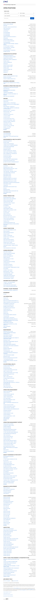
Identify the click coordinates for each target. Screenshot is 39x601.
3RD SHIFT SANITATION (7, 533)
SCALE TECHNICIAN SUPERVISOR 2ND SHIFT (10, 286)
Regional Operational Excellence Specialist (9, 429)
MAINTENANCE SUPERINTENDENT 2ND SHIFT (10, 341)
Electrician (5, 188)
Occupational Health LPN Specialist (8, 378)
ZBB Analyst (5, 25)
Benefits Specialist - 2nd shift (7, 271)
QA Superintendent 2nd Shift (7, 478)
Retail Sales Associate (6, 498)
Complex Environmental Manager (8, 143)
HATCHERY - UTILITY (6, 211)
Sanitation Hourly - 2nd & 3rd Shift (8, 236)
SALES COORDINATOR (6, 519)
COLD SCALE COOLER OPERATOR (8, 451)
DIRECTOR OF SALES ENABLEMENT (8, 96)
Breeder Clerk (5, 311)
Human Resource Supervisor (7, 264)
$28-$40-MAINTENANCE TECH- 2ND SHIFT (10, 178)
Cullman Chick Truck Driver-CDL (8, 114)
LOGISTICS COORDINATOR (7, 62)
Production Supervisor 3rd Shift (8, 444)
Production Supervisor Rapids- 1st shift (9, 443)
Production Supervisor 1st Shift (8, 413)
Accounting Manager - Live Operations (9, 50)
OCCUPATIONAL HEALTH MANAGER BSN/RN (10, 159)
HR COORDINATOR (6, 260)
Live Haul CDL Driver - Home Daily (8, 125)
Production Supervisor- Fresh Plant (8, 407)
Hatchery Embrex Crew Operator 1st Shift (9, 209)
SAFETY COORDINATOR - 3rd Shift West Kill (10, 153)
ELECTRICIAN (5, 165)
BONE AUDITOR (5, 449)
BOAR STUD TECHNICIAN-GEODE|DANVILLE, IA (10, 300)
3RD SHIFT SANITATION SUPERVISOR (9, 548)
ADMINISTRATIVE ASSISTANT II (8, 55)
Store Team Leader (6, 515)
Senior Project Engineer (7, 134)
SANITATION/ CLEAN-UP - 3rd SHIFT (9, 202)
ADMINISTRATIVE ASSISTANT (8, 58)
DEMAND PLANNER (6, 576)
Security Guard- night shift (7, 156)
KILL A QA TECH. (5, 460)
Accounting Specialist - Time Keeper (8, 47)
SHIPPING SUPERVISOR (7, 426)
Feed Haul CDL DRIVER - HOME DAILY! (9, 121)
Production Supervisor (6, 439)
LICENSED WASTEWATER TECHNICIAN (9, 430)
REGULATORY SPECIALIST (7, 490)
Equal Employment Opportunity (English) (8, 594)
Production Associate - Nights (8, 201)
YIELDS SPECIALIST (6, 88)
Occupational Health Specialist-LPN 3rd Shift (10, 369)
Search (32, 18)
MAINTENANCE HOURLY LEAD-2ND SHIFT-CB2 (10, 190)
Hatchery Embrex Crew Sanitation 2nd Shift (10, 530)
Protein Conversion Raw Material (8, 218)
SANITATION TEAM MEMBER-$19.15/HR (9, 229)
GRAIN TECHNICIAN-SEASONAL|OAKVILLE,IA (10, 318)
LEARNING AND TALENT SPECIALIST (9, 275)
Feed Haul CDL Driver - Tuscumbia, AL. (9, 110)
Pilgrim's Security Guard (7, 386)
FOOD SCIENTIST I (6, 493)
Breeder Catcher (5, 313)
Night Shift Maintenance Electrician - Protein (10, 168)
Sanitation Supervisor (6, 537)
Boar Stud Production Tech (7, 215)
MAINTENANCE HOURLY (7, 174)
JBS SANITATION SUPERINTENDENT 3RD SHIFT (10, 547)
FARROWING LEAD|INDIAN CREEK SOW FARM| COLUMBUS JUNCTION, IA (10, 321)
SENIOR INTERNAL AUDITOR (7, 39)
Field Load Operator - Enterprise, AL (9, 106)
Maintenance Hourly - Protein (8, 167)
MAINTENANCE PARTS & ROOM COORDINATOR (10, 345)
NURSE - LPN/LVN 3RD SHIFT (8, 376)
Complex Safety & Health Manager (8, 146)
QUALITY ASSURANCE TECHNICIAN (8, 481)
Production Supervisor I (7, 411)
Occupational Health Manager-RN (8, 365)
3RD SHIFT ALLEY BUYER (7, 77)
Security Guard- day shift (7, 154)
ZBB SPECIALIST (5, 70)
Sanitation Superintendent (7, 542)
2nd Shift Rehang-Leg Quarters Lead (9, 222)
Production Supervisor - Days (7, 437)
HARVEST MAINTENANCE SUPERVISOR (9, 344)
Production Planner (6, 523)
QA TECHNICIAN (6, 205)
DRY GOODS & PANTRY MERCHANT (8, 572)
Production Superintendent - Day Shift (9, 406)
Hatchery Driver (5, 101)
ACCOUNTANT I (5, 31)
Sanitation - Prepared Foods (7, 235)
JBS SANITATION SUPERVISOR (8, 531)
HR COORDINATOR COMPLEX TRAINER (9, 56)
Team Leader (5, 509)
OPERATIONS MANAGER (7, 401)
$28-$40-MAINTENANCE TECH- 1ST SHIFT (10, 179)
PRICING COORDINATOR (7, 48)
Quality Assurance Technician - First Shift (9, 467)
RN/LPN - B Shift (6, 375)
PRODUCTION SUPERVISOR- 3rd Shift (9, 399)
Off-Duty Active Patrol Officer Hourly (9, 160)
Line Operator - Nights (6, 207)
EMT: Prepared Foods (6, 384)
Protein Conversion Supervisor (8, 436)
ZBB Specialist (5, 38)
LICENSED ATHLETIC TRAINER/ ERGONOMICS (10, 145)
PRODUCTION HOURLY (7, 214)
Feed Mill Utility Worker (7, 309)
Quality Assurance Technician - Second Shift (10, 475)
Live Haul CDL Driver (6, 117)
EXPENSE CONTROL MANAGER (8, 24)
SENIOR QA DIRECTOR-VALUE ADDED (9, 477)
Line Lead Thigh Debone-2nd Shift (8, 219)
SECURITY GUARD (6, 142)
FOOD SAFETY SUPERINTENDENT (8, 482)
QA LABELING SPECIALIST (7, 466)
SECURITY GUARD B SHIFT (7, 254)
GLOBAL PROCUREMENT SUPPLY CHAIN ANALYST (11, 568)
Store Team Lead (6, 505)
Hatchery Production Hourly (7, 310)
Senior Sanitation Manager (7, 549)
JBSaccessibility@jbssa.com (31, 589)
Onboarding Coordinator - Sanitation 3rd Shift (10, 245)
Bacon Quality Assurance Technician (9, 446)
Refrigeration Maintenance (7, 348)
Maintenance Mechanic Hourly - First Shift (9, 181)
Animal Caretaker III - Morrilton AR (8, 317)
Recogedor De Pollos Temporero (8, 306)
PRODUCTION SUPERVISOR (7, 391)
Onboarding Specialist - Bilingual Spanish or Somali (11, 267)
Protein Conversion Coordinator (8, 423)
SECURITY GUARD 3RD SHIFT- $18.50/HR (9, 150)
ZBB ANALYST (5, 63)
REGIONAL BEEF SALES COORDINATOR (9, 518)
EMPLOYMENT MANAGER (7, 251)
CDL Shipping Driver (6, 128)
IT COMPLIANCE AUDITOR (7, 283)
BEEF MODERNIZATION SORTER (8, 456)
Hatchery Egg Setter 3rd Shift (7, 208)
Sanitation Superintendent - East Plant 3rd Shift (10, 538)
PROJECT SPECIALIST (6, 487)
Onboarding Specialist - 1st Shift (8, 272)
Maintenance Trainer (6, 340)
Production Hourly (6, 221)
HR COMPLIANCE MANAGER (7, 274)
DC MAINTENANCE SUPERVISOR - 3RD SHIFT (10, 360)
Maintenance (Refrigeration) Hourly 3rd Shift (10, 357)
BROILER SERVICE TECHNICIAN (8, 322)
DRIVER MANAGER (6, 418)
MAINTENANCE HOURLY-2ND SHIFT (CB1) (10, 186)
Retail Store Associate (6, 497)
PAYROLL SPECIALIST (6, 257)
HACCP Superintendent (7, 398)
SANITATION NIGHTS (6, 534)
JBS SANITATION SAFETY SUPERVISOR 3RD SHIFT (11, 161)
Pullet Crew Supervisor (6, 326)
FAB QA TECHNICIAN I (6, 474)
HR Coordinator (5, 268)
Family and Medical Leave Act (6, 593)
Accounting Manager (6, 32)
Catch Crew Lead (6, 299)
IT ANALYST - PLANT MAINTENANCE (9, 282)
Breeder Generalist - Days (7, 111)
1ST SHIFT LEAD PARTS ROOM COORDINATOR (10, 432)
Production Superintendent (7, 395)
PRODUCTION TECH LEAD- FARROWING (9, 198)
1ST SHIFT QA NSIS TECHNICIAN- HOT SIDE (10, 459)
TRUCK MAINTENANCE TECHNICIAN (9, 172)
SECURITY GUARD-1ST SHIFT (7, 66)
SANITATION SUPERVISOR (7, 545)
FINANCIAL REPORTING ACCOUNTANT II (9, 36)
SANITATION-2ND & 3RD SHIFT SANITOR (9, 440)
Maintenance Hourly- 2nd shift (8, 331)
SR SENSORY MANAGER (7, 492)
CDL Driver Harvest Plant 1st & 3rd (8, 118)
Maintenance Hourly (6, 189)
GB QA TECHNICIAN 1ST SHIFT (8, 470)
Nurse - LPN (5, 379)
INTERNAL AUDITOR (6, 51)
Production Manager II (6, 414)
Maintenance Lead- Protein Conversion (9, 216)
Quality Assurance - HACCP (7, 461)
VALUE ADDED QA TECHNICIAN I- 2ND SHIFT (10, 468)
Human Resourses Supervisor (8, 265)
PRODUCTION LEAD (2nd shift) (8, 200)
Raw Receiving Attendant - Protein (8, 197)
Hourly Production (6, 212)
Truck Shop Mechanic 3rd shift (8, 359)
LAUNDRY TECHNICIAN (7, 564)
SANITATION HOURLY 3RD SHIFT (8, 232)
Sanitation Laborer (6, 238)
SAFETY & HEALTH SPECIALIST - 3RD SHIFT (10, 152)
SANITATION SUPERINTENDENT (8, 528)
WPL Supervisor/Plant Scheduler (8, 501)
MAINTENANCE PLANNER (7, 336)
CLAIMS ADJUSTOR (6, 29)
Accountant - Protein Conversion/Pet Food (9, 26)
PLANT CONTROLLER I (6, 28)
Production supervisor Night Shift (8, 394)
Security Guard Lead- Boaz (7, 368)
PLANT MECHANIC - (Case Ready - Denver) (10, 171)
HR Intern (4, 294)
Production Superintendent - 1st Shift (9, 415)
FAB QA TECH (5, 457)
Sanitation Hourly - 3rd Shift (7, 242)
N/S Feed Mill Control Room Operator (9, 307)
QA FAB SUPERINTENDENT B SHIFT (9, 464)
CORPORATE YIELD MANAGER (8, 92)
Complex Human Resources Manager (9, 253)
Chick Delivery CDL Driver (7, 122)
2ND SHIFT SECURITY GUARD (8, 65)
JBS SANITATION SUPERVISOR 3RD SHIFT (9, 540)
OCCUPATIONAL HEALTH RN (7, 387)
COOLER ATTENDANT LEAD (7, 69)
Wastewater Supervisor (7, 149)
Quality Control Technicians (7, 463)
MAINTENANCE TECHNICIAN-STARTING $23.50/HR (11, 182)
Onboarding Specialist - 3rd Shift (8, 278)
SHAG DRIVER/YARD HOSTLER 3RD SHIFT (9, 433)
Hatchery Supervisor (6, 392)
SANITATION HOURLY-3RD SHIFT (8, 239)
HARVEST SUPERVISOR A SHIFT (8, 396)
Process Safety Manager (7, 133)
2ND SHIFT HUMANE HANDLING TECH (9, 78)
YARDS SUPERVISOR (6, 417)
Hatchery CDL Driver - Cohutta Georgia (9, 102)
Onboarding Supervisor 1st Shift (8, 258)
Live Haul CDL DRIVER (6, 115)
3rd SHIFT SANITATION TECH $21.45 (9, 243)
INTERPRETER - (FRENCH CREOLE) (8, 425)
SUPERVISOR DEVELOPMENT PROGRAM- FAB (10, 290)
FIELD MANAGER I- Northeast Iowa (8, 303)
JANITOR (4, 246)
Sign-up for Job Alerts (15, 580)
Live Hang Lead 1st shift (7, 204)
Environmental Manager (7, 157)
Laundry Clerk (5, 185)
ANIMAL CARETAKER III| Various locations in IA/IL (11, 302)
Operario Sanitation (6, 231)
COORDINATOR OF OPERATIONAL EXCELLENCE (10, 87)
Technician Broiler (6, 316)
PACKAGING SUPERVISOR (7, 410)
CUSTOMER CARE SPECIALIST (8, 569)
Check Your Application (6, 580)
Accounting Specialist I (6, 42)
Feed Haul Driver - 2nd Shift (7, 124)
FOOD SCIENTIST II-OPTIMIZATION (9, 489)
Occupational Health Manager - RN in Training (10, 372)
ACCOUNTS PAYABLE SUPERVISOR (8, 40)
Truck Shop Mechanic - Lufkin (8, 351)
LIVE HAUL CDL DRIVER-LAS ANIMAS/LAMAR (10, 561)
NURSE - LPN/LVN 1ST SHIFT (7, 371)
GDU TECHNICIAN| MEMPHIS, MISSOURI (9, 314)
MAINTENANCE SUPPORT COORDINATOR (9, 59)
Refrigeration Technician (7, 176)
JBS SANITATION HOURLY (7, 535)
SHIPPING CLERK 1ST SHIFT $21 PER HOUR (10, 570)
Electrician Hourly (6, 347)
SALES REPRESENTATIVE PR (7, 502)
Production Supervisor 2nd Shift (8, 404)
